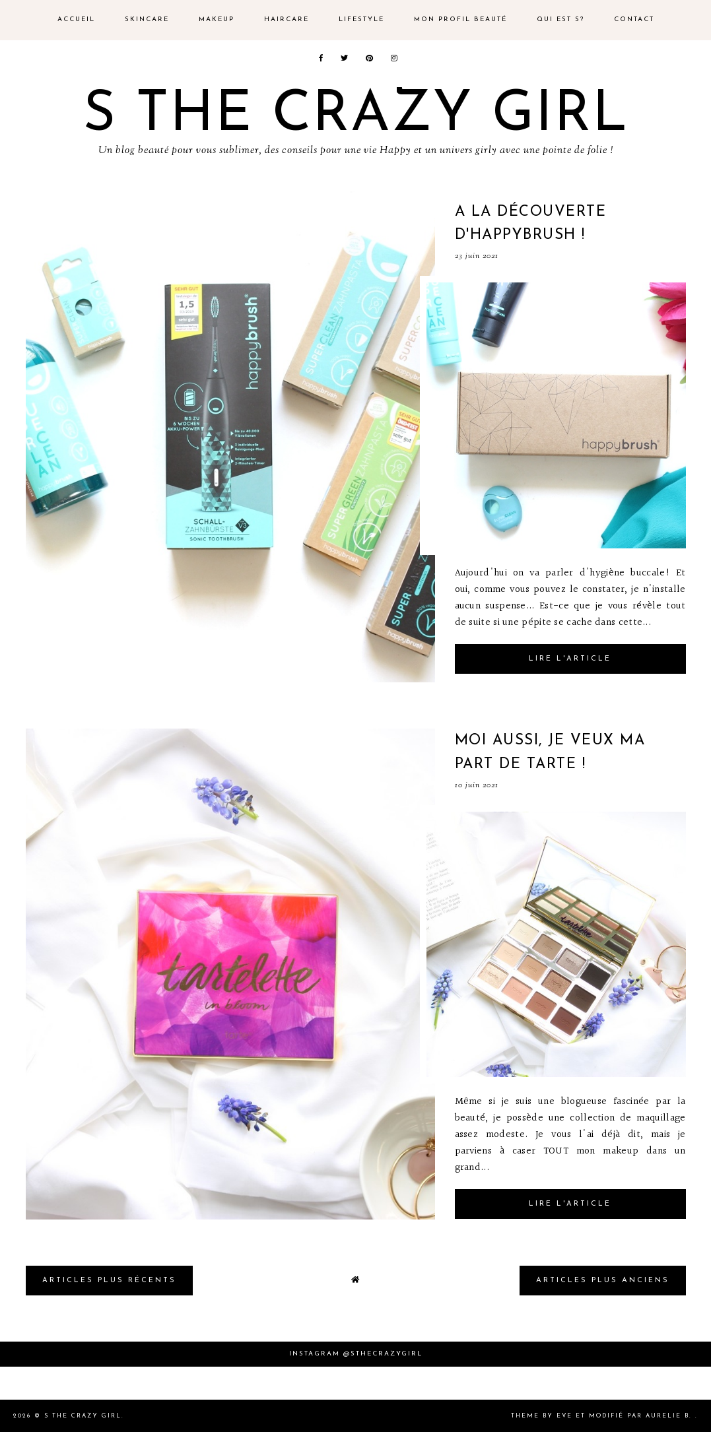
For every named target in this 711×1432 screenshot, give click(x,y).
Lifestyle (361, 19)
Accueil (76, 19)
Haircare (286, 19)
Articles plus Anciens (602, 1280)
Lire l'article (570, 659)
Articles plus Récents (109, 1280)
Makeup (216, 19)
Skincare (147, 19)
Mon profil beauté (460, 19)
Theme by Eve (541, 1416)
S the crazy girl (355, 116)
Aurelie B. (669, 1416)
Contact (634, 19)
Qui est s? (560, 19)
